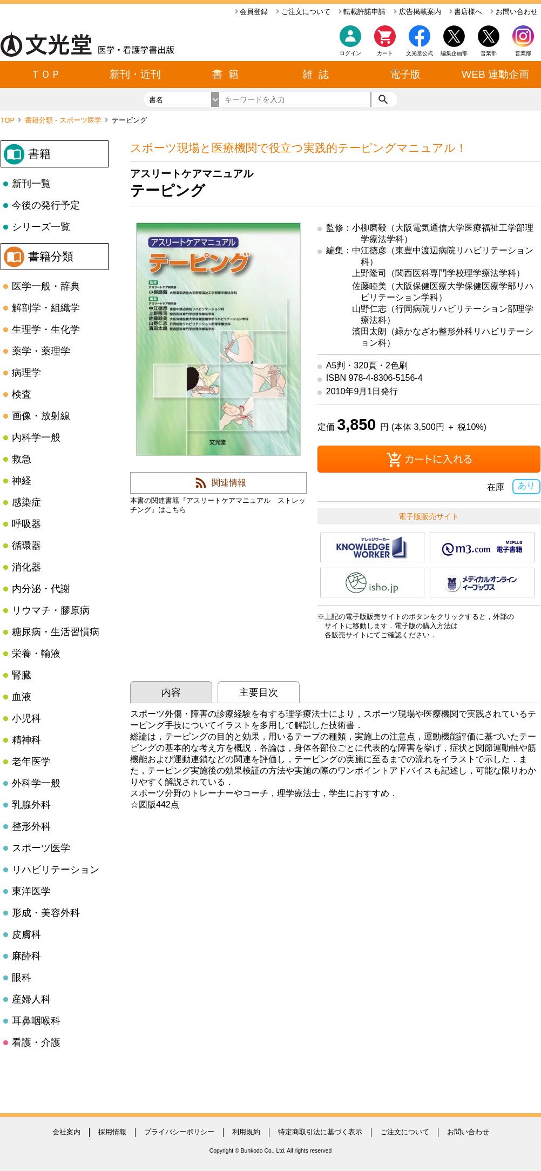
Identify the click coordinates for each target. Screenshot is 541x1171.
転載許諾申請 (362, 12)
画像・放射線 (41, 415)
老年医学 (31, 761)
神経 (21, 480)
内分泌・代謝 (41, 588)
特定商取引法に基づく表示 (320, 1132)
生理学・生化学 (46, 329)
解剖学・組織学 (46, 307)
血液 (21, 696)
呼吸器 (26, 524)
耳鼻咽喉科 (36, 1020)
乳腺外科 (31, 804)
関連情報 (229, 482)
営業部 (523, 53)
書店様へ (466, 12)
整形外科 (31, 826)
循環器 (26, 545)
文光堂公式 (419, 53)
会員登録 (251, 12)
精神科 (26, 740)
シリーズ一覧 (41, 226)
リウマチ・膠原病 (51, 610)
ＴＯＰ (45, 74)
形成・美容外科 (46, 912)
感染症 (26, 502)
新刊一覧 (31, 183)
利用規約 (246, 1132)
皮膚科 (26, 934)
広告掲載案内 (417, 12)
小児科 (26, 718)
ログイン (350, 53)
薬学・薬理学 (41, 351)
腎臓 (21, 675)
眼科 (21, 977)
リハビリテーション (55, 869)
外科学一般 (36, 783)
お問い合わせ (514, 12)
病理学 (26, 372)
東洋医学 (31, 891)
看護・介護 (36, 1042)
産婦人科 (31, 999)
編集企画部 (454, 53)
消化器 (26, 567)
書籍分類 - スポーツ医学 (64, 120)
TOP (8, 120)
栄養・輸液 (36, 653)
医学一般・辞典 (46, 286)
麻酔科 (26, 956)
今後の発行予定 (46, 205)
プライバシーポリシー (179, 1132)
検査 (21, 394)
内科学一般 (36, 437)
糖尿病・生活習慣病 (55, 632)
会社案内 (66, 1132)
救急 (21, 459)
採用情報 (112, 1132)
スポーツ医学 (41, 848)
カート (385, 43)
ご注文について (303, 12)
